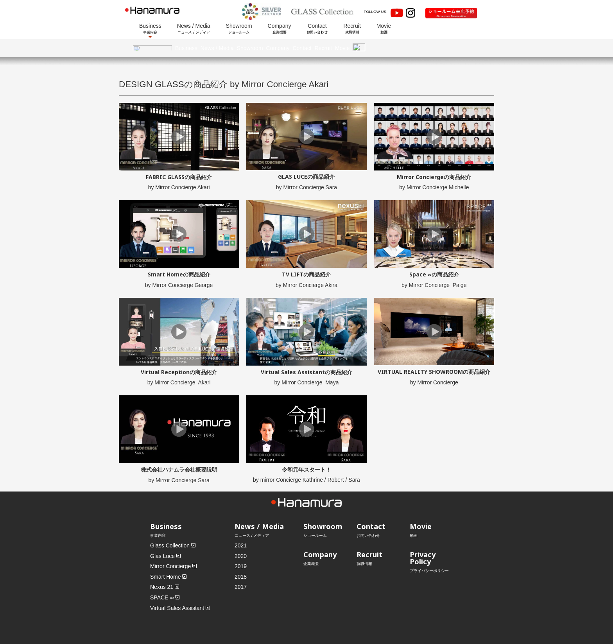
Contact (317, 28)
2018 (241, 559)
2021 (241, 528)
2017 (241, 570)
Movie (383, 28)
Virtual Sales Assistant (177, 590)
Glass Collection (170, 528)
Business (150, 28)
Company (279, 28)
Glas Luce (162, 538)
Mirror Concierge (170, 549)
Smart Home (165, 559)
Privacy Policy (423, 540)
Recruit (351, 28)
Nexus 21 (161, 570)
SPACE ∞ (162, 580)
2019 (241, 549)
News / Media (193, 28)
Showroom (239, 28)
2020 (241, 538)
